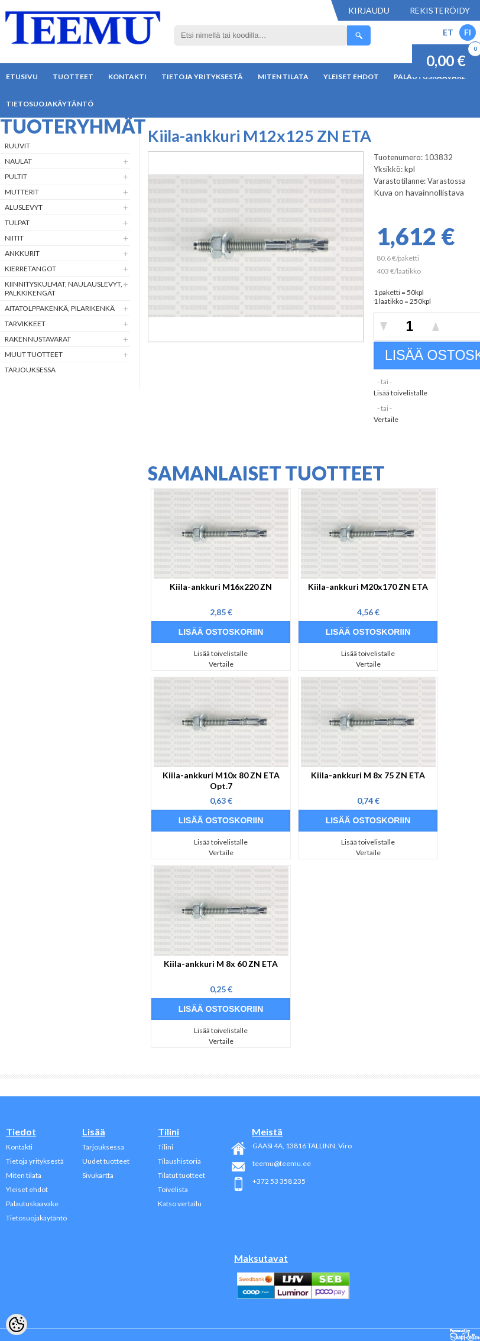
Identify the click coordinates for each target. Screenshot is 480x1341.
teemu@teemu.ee (281, 1163)
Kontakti (127, 76)
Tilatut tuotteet (181, 1175)
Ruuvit (17, 145)
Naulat (18, 161)
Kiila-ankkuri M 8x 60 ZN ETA (221, 964)
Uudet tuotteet (105, 1161)
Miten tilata (283, 76)
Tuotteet (73, 76)
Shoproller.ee (465, 1335)
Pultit (16, 176)
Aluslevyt (24, 207)
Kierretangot (30, 268)
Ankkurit (22, 253)
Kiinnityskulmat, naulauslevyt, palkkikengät (63, 288)
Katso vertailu (180, 1203)
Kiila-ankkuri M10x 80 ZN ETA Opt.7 (221, 780)
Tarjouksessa (30, 369)
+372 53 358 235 (279, 1181)
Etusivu (22, 76)
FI (467, 32)
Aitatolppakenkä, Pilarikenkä (60, 308)
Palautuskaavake (32, 1203)
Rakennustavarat (38, 339)
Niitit (14, 237)
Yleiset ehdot (351, 76)
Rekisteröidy (440, 10)
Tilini (165, 1146)
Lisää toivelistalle (400, 392)
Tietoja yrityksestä (202, 76)
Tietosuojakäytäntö (49, 103)
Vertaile (386, 419)
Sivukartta (97, 1175)
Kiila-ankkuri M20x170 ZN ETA (368, 587)
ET (448, 32)
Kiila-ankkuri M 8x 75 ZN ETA (368, 775)
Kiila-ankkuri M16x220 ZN (221, 587)
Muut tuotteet (34, 354)
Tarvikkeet (25, 323)
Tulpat (17, 222)
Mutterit (22, 191)
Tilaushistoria (179, 1161)
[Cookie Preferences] (16, 1324)
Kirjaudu (369, 10)
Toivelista (173, 1189)
